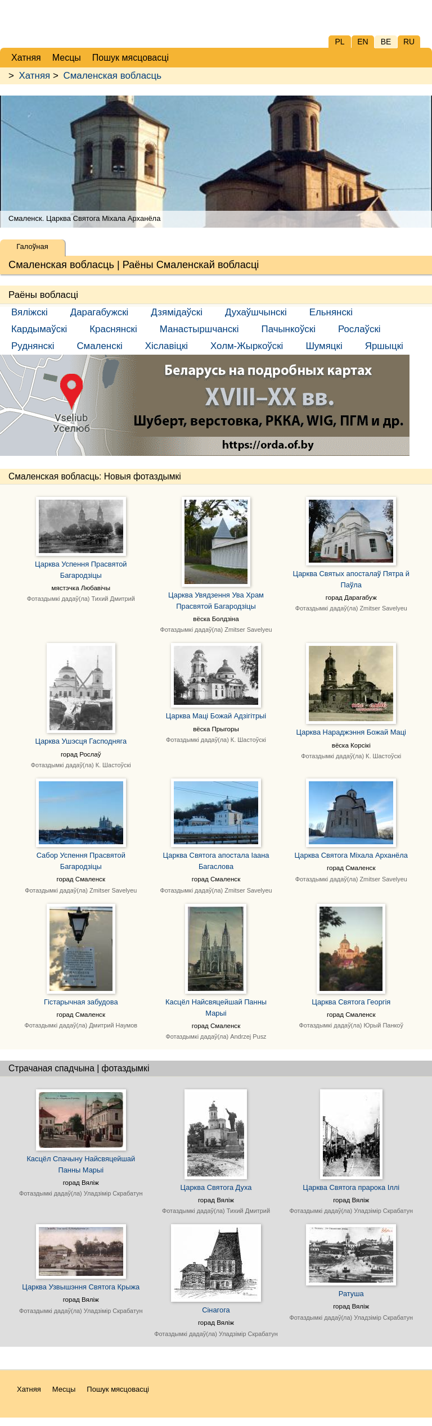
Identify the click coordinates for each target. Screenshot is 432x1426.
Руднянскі (32, 346)
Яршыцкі (384, 346)
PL (339, 41)
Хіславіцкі (166, 346)
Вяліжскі (29, 312)
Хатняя (35, 75)
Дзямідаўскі (176, 312)
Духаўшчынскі (256, 312)
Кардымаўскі (39, 329)
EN (362, 41)
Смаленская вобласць (112, 75)
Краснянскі (113, 329)
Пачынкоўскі (289, 329)
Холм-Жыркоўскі (246, 346)
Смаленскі (99, 346)
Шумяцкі (323, 346)
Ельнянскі (331, 312)
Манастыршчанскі (199, 329)
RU (409, 41)
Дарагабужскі (99, 312)
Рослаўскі (359, 329)
